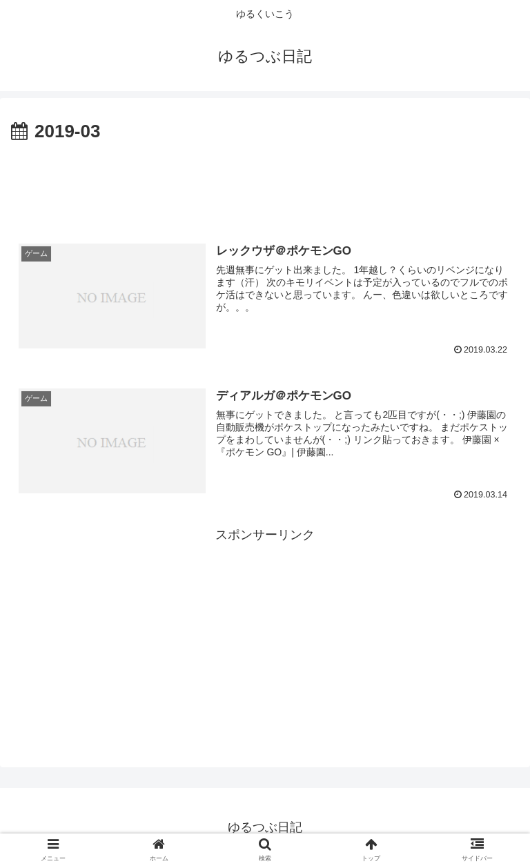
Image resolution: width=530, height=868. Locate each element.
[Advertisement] (265, 185)
